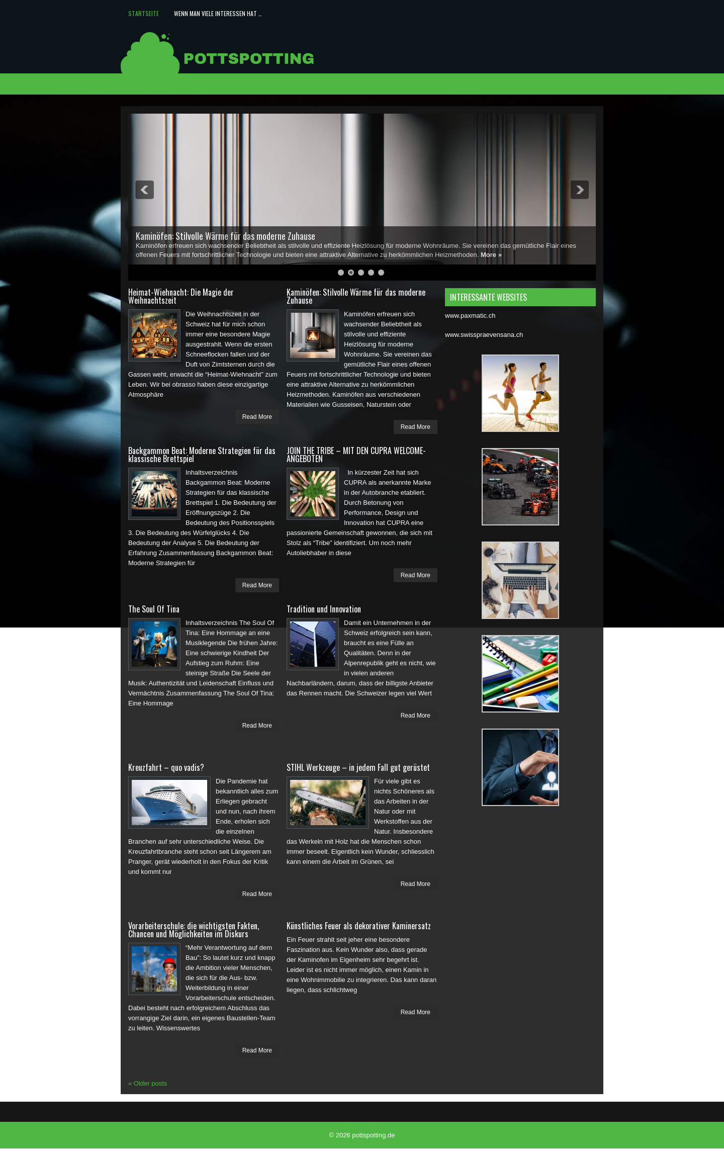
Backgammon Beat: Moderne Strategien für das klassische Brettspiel (202, 454)
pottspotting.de (373, 1135)
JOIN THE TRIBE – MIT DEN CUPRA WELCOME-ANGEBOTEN (356, 454)
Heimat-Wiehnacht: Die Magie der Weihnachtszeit (181, 296)
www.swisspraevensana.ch (484, 334)
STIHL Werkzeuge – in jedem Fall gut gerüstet (358, 767)
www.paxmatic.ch (470, 315)
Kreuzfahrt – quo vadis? (166, 767)
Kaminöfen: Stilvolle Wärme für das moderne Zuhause (225, 235)
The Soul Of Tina (153, 609)
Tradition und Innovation (324, 609)
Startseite (143, 13)
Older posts (147, 1083)
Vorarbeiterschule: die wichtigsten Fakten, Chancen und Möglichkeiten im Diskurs (193, 930)
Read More (257, 416)
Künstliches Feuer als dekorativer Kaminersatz (359, 926)
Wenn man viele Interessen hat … (218, 13)
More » (491, 254)
